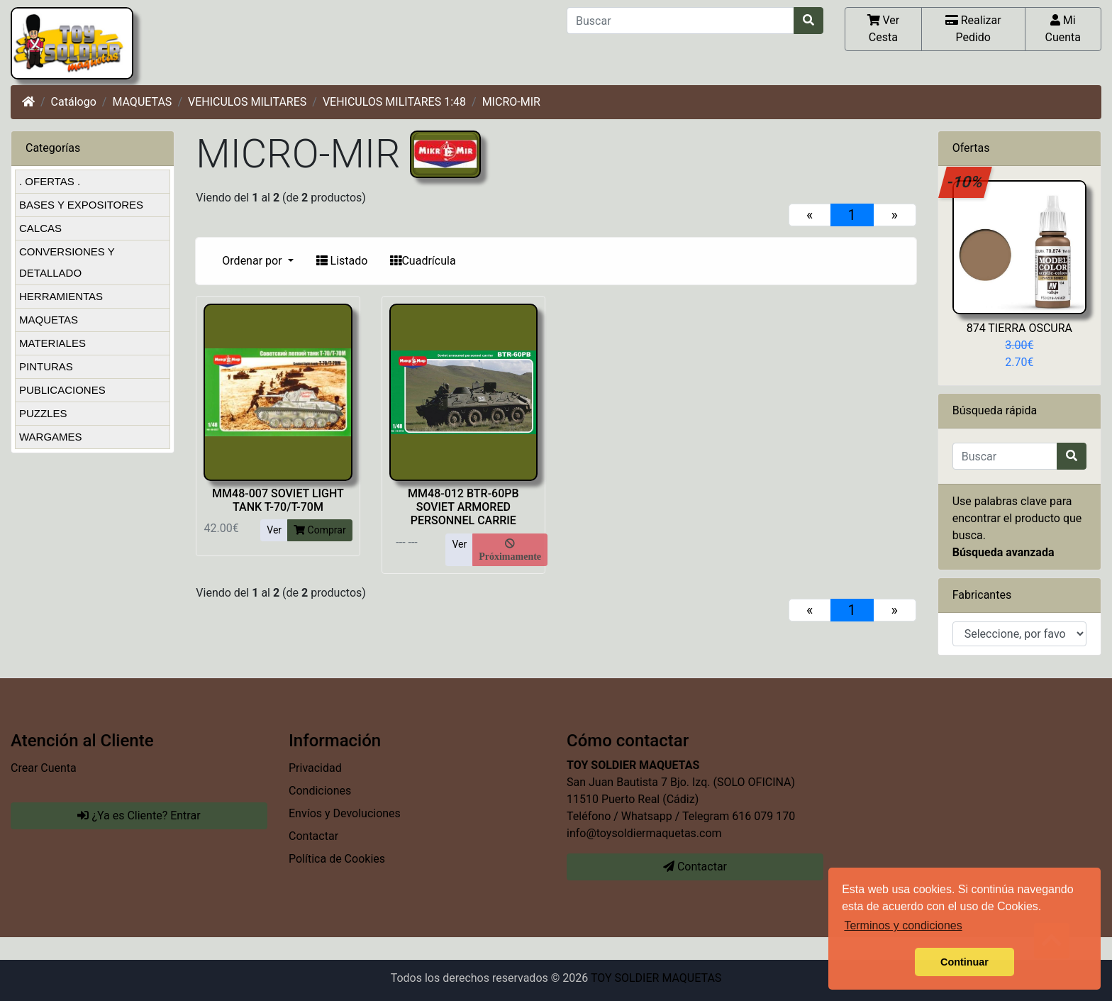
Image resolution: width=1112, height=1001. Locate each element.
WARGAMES (50, 437)
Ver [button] (274, 530)
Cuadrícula (422, 260)
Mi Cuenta (1063, 28)
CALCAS (40, 228)
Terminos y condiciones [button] (903, 925)
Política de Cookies (337, 858)
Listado (342, 260)
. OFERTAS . (49, 181)
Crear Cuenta (44, 768)
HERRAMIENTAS (61, 296)
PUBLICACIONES (62, 390)
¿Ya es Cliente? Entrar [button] (138, 815)
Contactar (313, 836)
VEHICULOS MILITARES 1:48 (394, 102)
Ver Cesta (883, 28)
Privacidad (315, 768)
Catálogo (73, 102)
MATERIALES (52, 343)
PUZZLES (43, 413)
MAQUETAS (142, 102)
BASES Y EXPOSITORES (81, 205)
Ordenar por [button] (253, 260)
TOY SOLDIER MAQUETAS (656, 978)
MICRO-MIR (511, 102)
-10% (965, 181)
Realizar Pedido (973, 28)
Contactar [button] (695, 866)
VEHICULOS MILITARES (247, 102)
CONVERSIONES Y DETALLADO (67, 262)
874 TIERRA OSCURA (1019, 328)
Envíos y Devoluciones (345, 813)
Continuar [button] (964, 962)
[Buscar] (680, 20)
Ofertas (971, 148)
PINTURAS (46, 366)
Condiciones (320, 790)
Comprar (320, 530)
